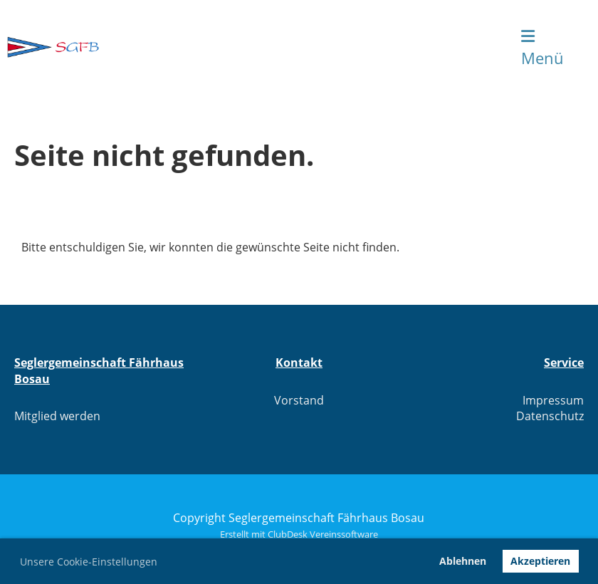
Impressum (553, 400)
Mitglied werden (57, 416)
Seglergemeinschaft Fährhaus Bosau (247, 47)
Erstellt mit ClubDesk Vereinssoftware (299, 534)
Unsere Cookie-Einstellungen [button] (88, 561)
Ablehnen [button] (462, 561)
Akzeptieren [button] (540, 561)
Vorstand (299, 400)
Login (472, 47)
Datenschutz (550, 416)
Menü (542, 48)
